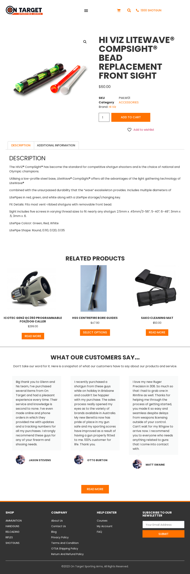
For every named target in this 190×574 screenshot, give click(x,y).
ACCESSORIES (129, 102)
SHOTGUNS (12, 543)
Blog (54, 532)
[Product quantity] (104, 117)
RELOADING (12, 532)
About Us (57, 520)
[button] (86, 10)
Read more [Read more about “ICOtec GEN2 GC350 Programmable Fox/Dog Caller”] (33, 336)
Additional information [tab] (56, 145)
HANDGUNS (12, 526)
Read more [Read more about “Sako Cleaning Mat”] (157, 332)
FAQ (99, 532)
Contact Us (58, 526)
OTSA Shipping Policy (64, 548)
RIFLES (9, 537)
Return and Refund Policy (67, 554)
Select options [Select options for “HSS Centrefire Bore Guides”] (95, 332)
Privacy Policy (60, 537)
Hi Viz (112, 107)
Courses (102, 520)
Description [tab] (20, 145)
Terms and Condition (65, 543)
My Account (104, 526)
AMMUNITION (14, 520)
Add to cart (131, 117)
